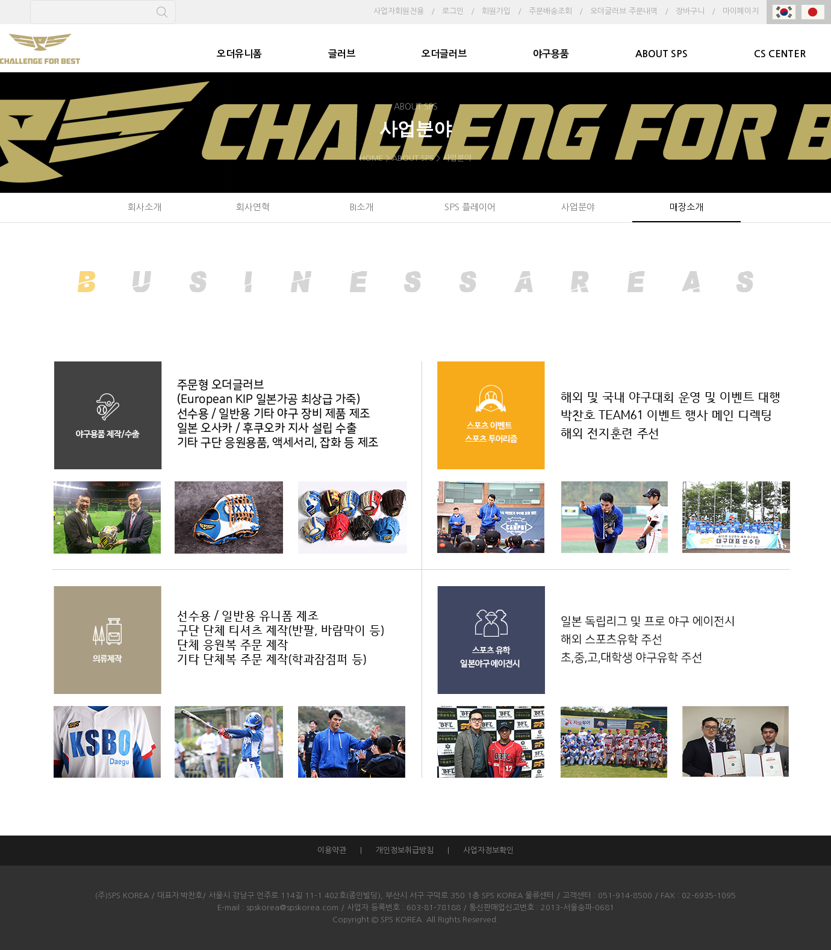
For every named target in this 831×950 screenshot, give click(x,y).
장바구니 (690, 11)
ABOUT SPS (661, 53)
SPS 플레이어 (470, 206)
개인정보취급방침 (405, 850)
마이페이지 (741, 11)
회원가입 (496, 11)
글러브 (341, 53)
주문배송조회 (550, 11)
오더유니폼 (239, 53)
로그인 (453, 11)
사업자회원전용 (398, 11)
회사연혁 (253, 206)
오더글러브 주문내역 (624, 11)
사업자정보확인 (488, 850)
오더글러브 (444, 53)
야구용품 (551, 53)
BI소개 (361, 206)
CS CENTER (780, 53)
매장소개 (686, 206)
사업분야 (578, 206)
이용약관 (331, 850)
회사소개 (144, 206)
